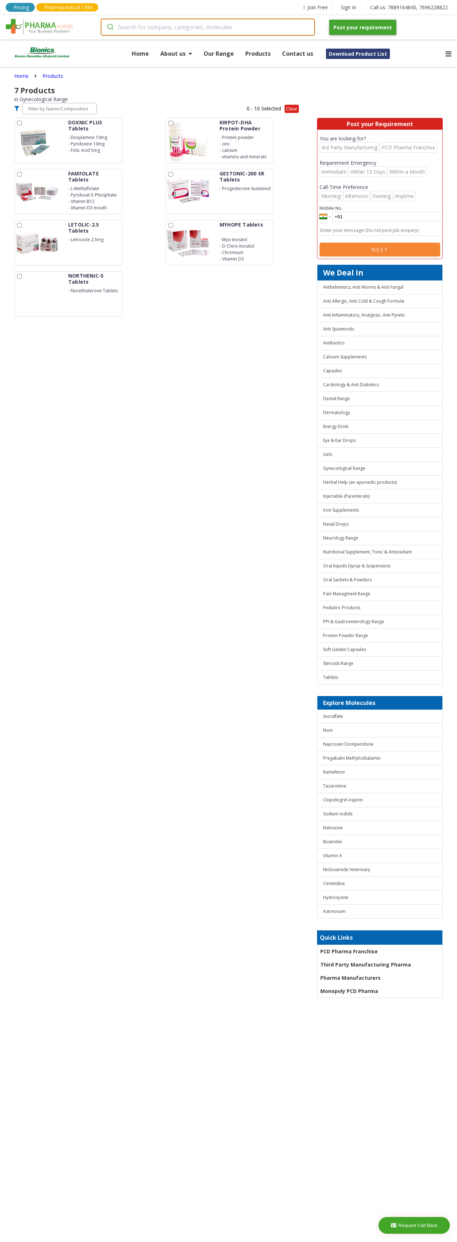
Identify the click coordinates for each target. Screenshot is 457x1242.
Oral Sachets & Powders (347, 580)
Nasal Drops (335, 524)
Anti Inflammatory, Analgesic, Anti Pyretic (364, 315)
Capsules (332, 371)
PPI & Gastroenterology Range (353, 621)
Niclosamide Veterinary (346, 869)
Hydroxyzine (335, 897)
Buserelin (332, 842)
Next (379, 249)
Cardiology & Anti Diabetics (351, 385)
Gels (327, 454)
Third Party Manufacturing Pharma (365, 964)
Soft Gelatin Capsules (344, 649)
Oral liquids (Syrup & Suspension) (356, 566)
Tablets (330, 677)
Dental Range (336, 399)
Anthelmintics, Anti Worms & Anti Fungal (363, 287)
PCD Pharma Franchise (349, 951)
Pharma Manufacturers (350, 977)
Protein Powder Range (345, 635)
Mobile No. (331, 208)
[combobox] (207, 27)
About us (176, 54)
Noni (328, 730)
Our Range (219, 54)
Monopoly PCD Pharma (349, 991)
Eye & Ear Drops (339, 440)
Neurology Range (340, 538)
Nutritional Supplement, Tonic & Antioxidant (367, 552)
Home (140, 54)
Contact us (297, 54)
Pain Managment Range (346, 594)
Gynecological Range (344, 468)
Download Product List (358, 53)
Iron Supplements (341, 510)
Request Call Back (414, 1225)
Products (258, 54)
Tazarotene (334, 786)
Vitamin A (332, 856)
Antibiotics (334, 343)
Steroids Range (338, 663)
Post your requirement (362, 27)
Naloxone (333, 828)
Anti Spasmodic (339, 329)
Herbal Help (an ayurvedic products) (360, 482)
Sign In (348, 7)
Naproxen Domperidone (348, 744)
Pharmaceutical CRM (68, 7)
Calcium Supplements (345, 357)
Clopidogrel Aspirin (343, 800)
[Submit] (109, 27)
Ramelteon (334, 772)
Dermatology (336, 412)
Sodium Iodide (338, 814)
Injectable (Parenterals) (346, 496)
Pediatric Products (341, 608)
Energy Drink (335, 426)
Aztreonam (334, 911)
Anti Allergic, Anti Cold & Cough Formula (363, 301)
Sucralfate (333, 716)
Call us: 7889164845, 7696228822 (409, 7)
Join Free (315, 7)
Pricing (21, 7)
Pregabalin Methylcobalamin (352, 758)
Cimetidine (334, 883)
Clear (291, 108)
